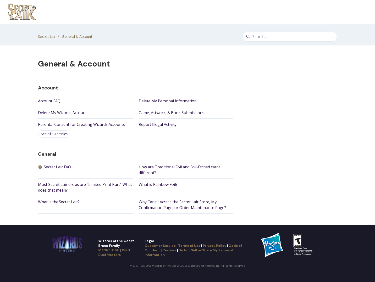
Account (48, 88)
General (47, 154)
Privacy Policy (214, 245)
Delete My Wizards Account (62, 112)
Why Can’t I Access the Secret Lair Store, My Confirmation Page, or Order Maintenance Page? (182, 204)
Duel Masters (109, 255)
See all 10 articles (54, 134)
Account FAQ (49, 101)
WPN (126, 250)
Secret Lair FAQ (57, 167)
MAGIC (104, 250)
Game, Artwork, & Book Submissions (171, 112)
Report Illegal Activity (157, 124)
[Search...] (290, 37)
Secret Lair (47, 36)
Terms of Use (189, 245)
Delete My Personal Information (168, 101)
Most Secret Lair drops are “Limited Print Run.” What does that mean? (85, 187)
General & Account (77, 36)
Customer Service (160, 245)
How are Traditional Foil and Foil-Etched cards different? (180, 169)
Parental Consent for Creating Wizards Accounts (81, 124)
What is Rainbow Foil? (158, 184)
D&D (116, 250)
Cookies (169, 250)
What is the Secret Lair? (59, 202)
